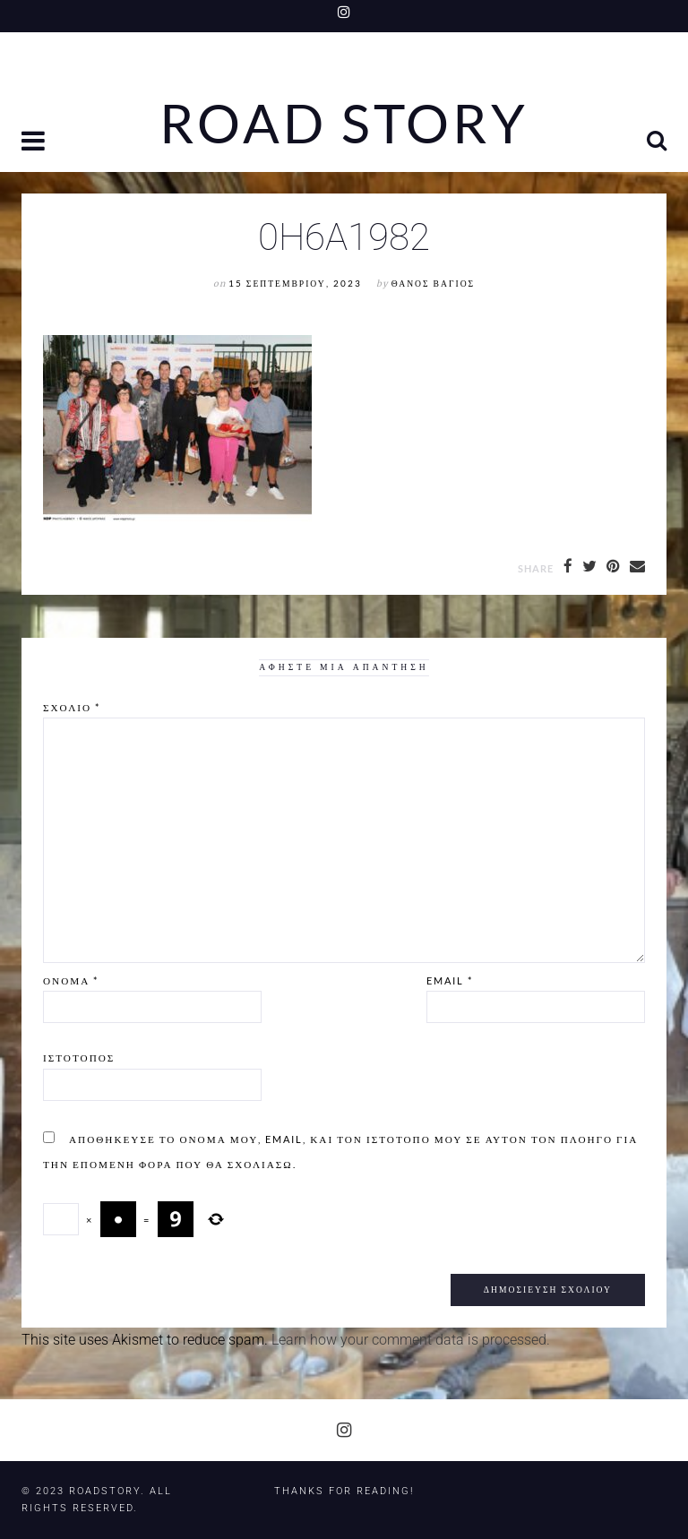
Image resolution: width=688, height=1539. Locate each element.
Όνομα (71, 980)
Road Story (344, 123)
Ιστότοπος (79, 1057)
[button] (35, 143)
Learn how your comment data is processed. (410, 1339)
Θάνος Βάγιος (433, 283)
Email (449, 980)
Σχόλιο (71, 707)
